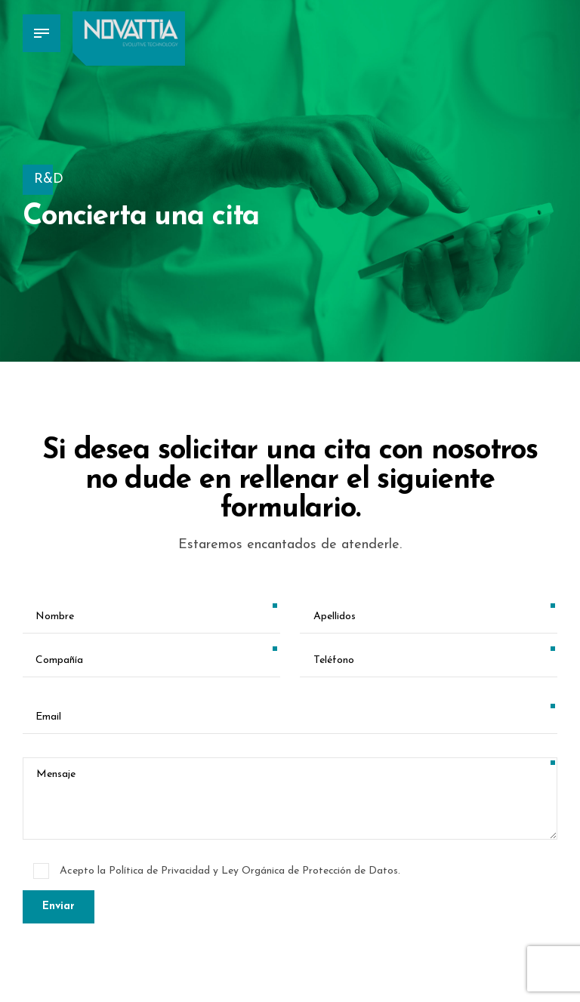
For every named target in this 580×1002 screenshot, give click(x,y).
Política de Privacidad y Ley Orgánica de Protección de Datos (255, 871)
